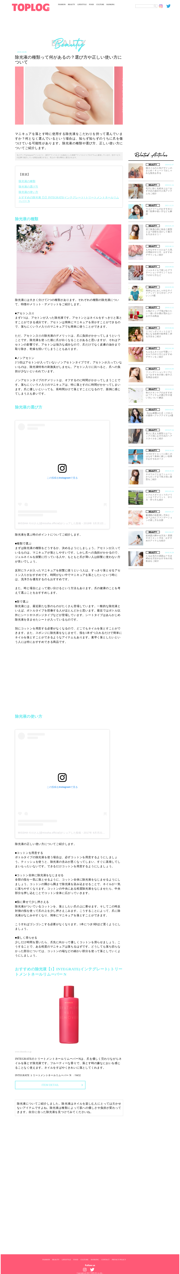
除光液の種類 (27, 181)
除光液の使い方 (28, 192)
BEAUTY (71, 4)
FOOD (91, 4)
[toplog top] (30, 7)
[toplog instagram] (162, 6)
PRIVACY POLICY (119, 1259)
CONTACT (105, 1259)
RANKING (111, 4)
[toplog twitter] (170, 6)
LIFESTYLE (82, 4)
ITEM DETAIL (50, 1084)
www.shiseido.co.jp (23, 1051)
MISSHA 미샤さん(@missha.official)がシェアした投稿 (49, 523)
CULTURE (100, 4)
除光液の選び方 (28, 186)
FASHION (62, 4)
